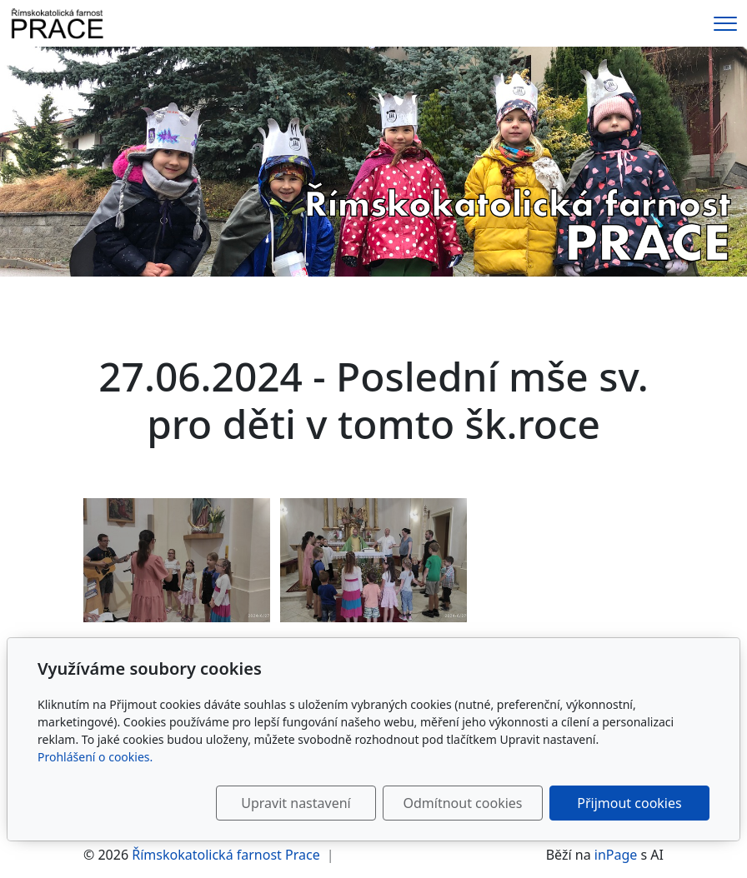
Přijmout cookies (629, 803)
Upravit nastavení (295, 803)
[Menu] (725, 24)
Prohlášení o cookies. (95, 757)
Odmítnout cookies (463, 803)
